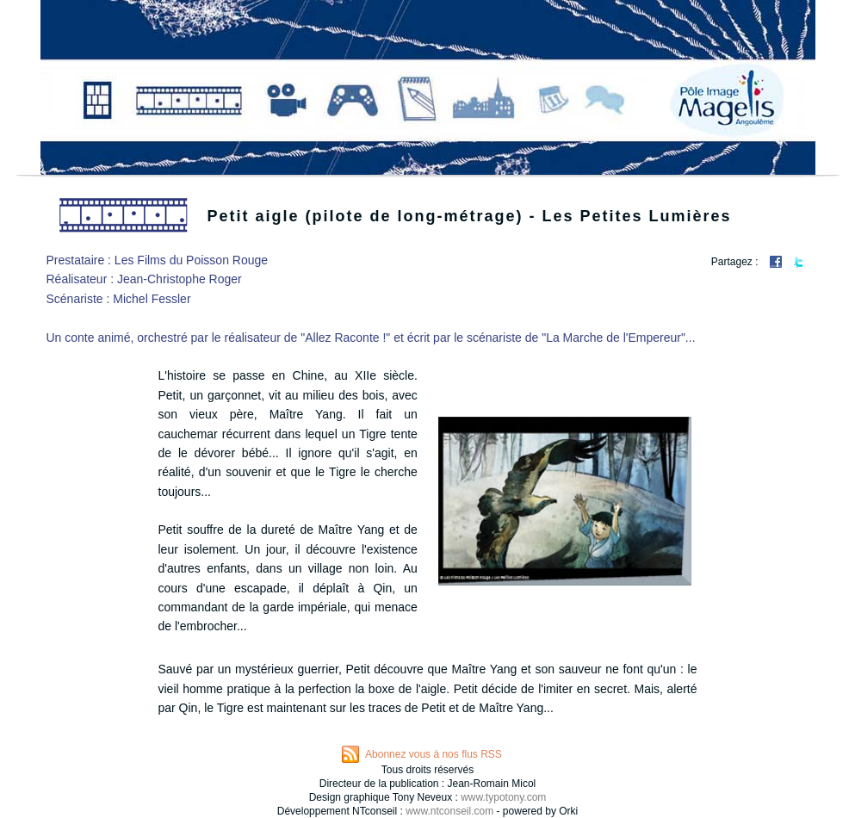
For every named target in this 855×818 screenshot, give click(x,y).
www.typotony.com (503, 797)
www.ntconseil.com (449, 811)
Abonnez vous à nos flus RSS (433, 754)
